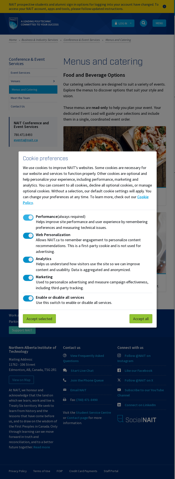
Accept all (141, 318)
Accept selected (39, 318)
